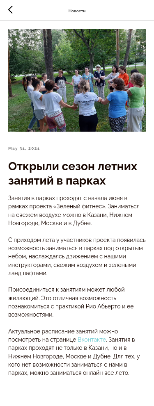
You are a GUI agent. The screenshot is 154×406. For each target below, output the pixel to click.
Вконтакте (92, 339)
